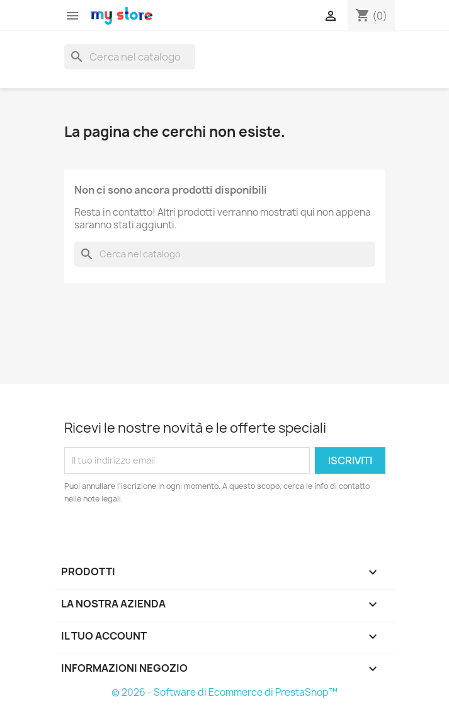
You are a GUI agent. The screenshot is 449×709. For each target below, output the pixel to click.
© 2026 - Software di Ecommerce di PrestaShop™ (224, 692)
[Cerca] (129, 56)
